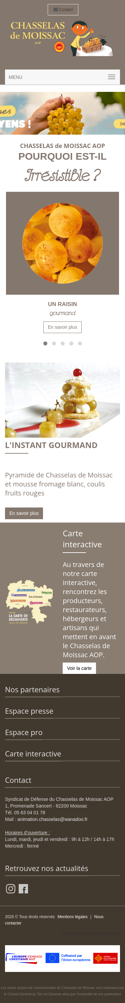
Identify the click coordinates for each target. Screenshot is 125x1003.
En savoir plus (62, 327)
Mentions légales (73, 916)
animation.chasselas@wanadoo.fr (52, 819)
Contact (63, 9)
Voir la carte (79, 668)
